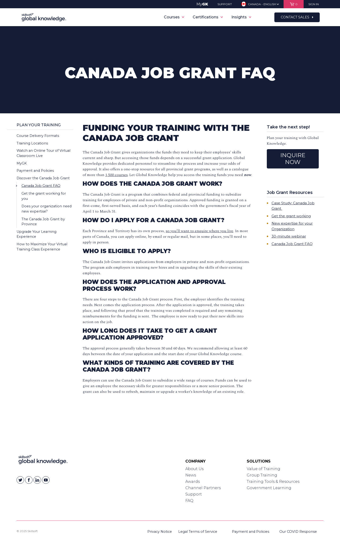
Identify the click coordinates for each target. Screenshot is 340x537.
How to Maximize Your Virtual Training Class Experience (42, 246)
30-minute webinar (289, 236)
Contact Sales (297, 17)
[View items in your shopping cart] (294, 4)
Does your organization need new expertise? (46, 208)
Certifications (208, 17)
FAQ (189, 500)
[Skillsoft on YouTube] (46, 480)
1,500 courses (116, 175)
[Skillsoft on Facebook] (29, 480)
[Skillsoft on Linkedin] (37, 480)
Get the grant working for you (43, 196)
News (190, 475)
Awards (192, 481)
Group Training (262, 475)
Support (193, 494)
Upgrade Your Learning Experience (36, 234)
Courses (174, 17)
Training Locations (32, 143)
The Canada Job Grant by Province (43, 221)
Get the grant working (291, 216)
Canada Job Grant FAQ (40, 186)
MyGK (22, 163)
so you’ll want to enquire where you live (199, 231)
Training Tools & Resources (273, 481)
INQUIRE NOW (292, 158)
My (202, 4)
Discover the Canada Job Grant (43, 178)
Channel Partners (203, 488)
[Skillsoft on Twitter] (20, 480)
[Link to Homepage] (43, 460)
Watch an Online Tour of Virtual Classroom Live (43, 153)
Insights (241, 17)
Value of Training (263, 469)
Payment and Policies (35, 170)
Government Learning (269, 488)
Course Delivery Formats (38, 136)
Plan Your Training (39, 125)
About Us (194, 469)
